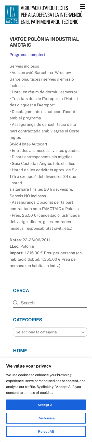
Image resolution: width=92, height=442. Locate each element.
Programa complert (27, 54)
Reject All (46, 431)
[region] (46, 400)
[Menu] (82, 7)
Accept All (46, 405)
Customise (46, 418)
